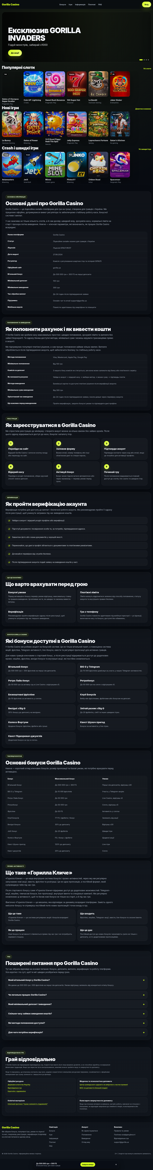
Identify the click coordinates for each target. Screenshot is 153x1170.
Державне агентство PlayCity (19, 1085)
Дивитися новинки (143, 109)
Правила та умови (121, 1131)
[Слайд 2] (144, 59)
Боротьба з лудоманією (17, 1091)
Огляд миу (86, 1142)
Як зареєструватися (90, 1131)
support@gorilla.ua (121, 1142)
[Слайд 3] (146, 59)
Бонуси (62, 4)
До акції (15, 53)
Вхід (147, 4)
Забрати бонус (88, 1164)
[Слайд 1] (141, 59)
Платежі (92, 4)
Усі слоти (147, 69)
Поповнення (87, 1135)
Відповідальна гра (15, 1088)
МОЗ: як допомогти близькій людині (93, 1088)
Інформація (80, 4)
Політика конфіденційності (124, 1135)
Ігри (70, 4)
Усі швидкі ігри (145, 149)
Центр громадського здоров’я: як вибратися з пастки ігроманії (104, 1085)
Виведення (86, 1138)
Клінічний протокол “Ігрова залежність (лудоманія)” (28, 1104)
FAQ (100, 4)
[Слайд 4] (148, 59)
